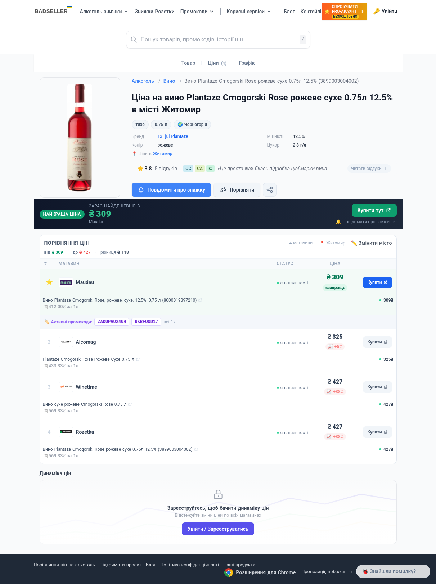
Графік (247, 63)
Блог (151, 564)
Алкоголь (146, 81)
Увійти (385, 11)
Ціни (217, 63)
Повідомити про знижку (171, 189)
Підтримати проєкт (120, 564)
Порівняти (237, 189)
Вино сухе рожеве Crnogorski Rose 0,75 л (85, 404)
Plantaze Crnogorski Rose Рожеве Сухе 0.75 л (88, 359)
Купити (377, 282)
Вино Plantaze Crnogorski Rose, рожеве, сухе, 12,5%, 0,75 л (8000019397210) (120, 300)
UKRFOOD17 (146, 321)
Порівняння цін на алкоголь (64, 564)
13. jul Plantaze (173, 136)
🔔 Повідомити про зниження (366, 221)
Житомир (162, 153)
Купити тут (374, 210)
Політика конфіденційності (189, 564)
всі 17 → (172, 321)
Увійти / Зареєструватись (218, 529)
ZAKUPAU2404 (112, 321)
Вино (172, 81)
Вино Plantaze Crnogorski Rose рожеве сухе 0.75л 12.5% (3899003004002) (118, 449)
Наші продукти (239, 564)
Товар (188, 63)
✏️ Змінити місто (371, 243)
